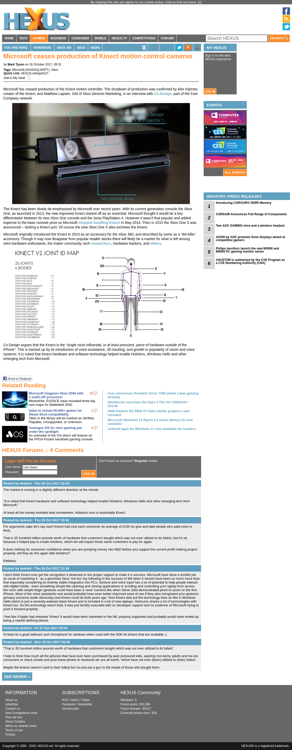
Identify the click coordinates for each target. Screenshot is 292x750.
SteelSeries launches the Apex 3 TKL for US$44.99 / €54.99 (148, 404)
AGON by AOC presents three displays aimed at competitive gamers (250, 239)
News (95, 47)
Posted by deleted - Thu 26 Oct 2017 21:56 (36, 568)
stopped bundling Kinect (99, 223)
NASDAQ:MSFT (37, 70)
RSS (65, 700)
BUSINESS (58, 38)
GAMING (39, 38)
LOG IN (210, 91)
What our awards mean (21, 726)
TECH (23, 38)
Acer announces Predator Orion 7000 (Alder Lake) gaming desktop (153, 395)
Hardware (43, 47)
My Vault (19, 78)
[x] (199, 2)
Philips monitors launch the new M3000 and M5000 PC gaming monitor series (247, 250)
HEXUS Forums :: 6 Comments (43, 450)
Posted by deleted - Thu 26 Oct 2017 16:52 (36, 520)
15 (91, 393)
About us (11, 700)
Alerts (74, 700)
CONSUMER (80, 38)
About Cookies (15, 721)
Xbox (81, 47)
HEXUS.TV (119, 38)
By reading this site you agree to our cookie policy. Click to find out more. (144, 2)
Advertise (11, 704)
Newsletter (85, 704)
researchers (101, 243)
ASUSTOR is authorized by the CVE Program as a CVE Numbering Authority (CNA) (250, 261)
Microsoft (18, 70)
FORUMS (167, 38)
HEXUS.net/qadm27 (34, 73)
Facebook (68, 704)
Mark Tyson (16, 64)
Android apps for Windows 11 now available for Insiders (152, 429)
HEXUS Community (141, 692)
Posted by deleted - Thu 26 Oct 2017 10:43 (36, 483)
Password (12, 472)
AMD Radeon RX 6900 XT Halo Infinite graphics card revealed (148, 413)
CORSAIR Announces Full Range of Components (251, 214)
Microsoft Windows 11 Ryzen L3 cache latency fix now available (150, 422)
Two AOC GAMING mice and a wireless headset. (250, 225)
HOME (9, 38)
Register (141, 461)
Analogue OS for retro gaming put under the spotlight (55, 430)
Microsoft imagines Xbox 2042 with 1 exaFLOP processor (56, 395)
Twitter (85, 700)
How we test (13, 717)
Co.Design (163, 94)
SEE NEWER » (17, 676)
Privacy (10, 734)
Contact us (12, 708)
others (155, 243)
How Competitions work (21, 713)
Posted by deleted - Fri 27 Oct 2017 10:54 (35, 628)
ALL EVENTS (235, 172)
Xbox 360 (64, 47)
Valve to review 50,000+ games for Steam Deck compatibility (55, 412)
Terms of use (14, 730)
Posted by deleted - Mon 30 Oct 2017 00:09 (36, 642)
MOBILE (100, 38)
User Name (13, 467)
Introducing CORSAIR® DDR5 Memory (243, 202)
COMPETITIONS (143, 38)
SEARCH (279, 38)
